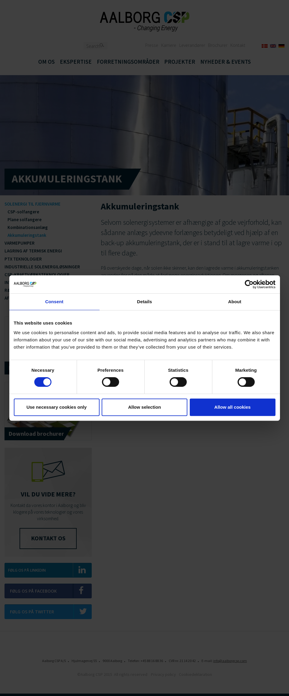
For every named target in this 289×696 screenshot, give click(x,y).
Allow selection (144, 407)
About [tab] (234, 301)
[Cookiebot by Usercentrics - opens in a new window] (249, 284)
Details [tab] (144, 301)
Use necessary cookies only (56, 407)
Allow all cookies (232, 407)
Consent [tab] (54, 301)
